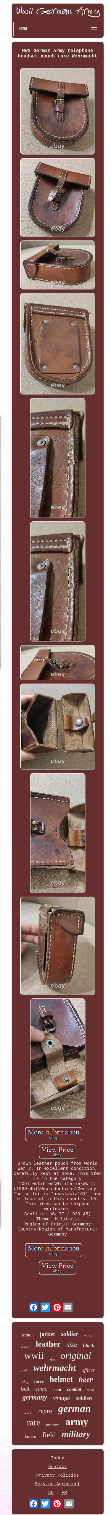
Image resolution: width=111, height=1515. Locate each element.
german (74, 1408)
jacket (47, 1334)
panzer (25, 1347)
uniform (52, 1425)
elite (51, 1359)
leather (48, 1343)
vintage (61, 1398)
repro (45, 1410)
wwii (34, 1355)
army (76, 1421)
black (88, 1345)
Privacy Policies (57, 1475)
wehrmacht (54, 1368)
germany (34, 1397)
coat (57, 1389)
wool (90, 1390)
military (76, 1434)
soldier (69, 1333)
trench (28, 1334)
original (76, 1355)
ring (25, 1382)
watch (88, 1335)
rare (33, 1422)
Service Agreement (57, 1484)
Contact (57, 1466)
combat (74, 1389)
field (49, 1435)
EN (51, 1492)
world (28, 1413)
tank (24, 1371)
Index (57, 1458)
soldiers (84, 1398)
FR (64, 1492)
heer (86, 1379)
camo (42, 1389)
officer (88, 1370)
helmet (61, 1379)
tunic (30, 1437)
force (39, 1381)
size (72, 1344)
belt (25, 1389)
